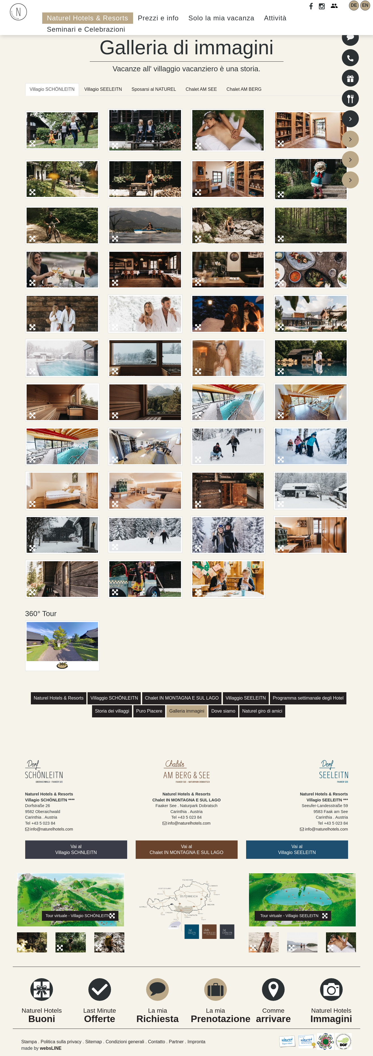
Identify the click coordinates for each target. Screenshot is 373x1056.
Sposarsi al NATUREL (153, 89)
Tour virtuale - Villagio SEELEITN (293, 916)
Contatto (156, 1041)
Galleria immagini (186, 711)
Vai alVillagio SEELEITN (297, 849)
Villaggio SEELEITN (246, 698)
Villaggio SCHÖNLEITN (114, 698)
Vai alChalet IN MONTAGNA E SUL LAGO (186, 849)
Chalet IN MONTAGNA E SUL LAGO (182, 698)
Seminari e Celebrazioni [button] (86, 29)
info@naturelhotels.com (49, 829)
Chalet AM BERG (244, 89)
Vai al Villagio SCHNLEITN (76, 849)
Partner (176, 1041)
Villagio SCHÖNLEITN (52, 89)
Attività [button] (275, 18)
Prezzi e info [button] (158, 18)
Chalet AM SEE (201, 89)
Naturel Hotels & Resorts (59, 698)
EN (365, 5)
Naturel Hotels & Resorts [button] (87, 18)
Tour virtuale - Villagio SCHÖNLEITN (80, 916)
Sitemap (93, 1041)
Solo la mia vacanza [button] (221, 18)
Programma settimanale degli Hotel (308, 698)
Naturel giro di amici (262, 711)
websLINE (50, 1048)
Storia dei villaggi (112, 711)
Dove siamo (223, 711)
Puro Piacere (149, 711)
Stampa (29, 1041)
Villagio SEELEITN (103, 89)
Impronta (196, 1041)
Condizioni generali (125, 1041)
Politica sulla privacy (61, 1041)
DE (354, 5)
